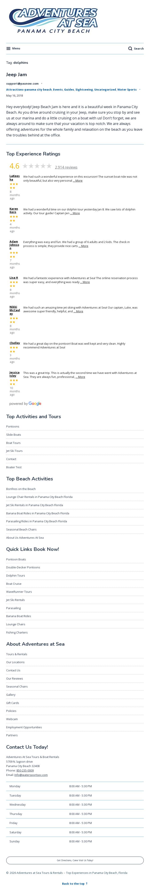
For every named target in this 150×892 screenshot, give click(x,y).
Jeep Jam (16, 74)
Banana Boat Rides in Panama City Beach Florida (37, 513)
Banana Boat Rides (18, 616)
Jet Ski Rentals (15, 600)
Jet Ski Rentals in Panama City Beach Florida (34, 505)
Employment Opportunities (24, 727)
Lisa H (14, 277)
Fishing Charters (17, 632)
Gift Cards (12, 703)
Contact (11, 459)
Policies (11, 711)
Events (58, 89)
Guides (69, 89)
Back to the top (73, 884)
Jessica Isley (15, 374)
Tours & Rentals (16, 654)
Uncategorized (105, 89)
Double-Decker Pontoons (23, 567)
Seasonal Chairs (17, 686)
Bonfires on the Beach (21, 489)
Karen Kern (14, 210)
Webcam (12, 719)
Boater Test (14, 467)
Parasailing (13, 608)
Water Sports (127, 89)
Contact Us (13, 670)
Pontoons (12, 426)
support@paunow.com (22, 84)
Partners (12, 735)
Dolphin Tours (15, 575)
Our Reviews (14, 678)
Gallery (10, 695)
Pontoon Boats (16, 559)
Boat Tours (13, 443)
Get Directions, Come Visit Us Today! (75, 860)
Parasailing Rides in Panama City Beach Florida (36, 521)
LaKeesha (15, 177)
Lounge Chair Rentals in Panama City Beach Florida (39, 497)
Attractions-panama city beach (29, 89)
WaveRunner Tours (19, 592)
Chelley (15, 343)
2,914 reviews (66, 167)
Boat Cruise (14, 584)
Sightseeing (84, 89)
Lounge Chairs (15, 624)
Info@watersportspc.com (31, 775)
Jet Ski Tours (14, 451)
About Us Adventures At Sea (25, 538)
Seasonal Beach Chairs (21, 529)
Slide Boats (13, 435)
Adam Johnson (14, 245)
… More (78, 181)
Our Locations (15, 662)
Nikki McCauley (15, 310)
